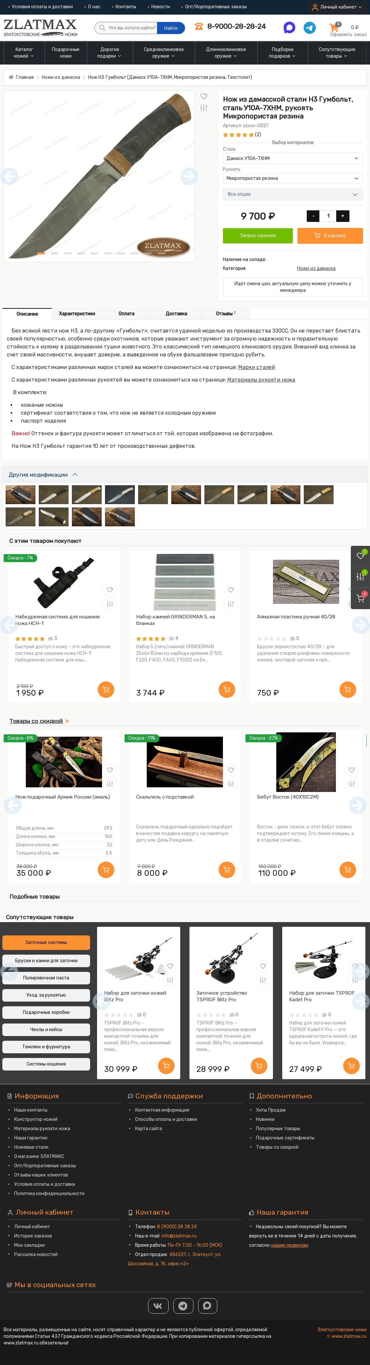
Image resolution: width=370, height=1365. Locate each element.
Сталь (229, 149)
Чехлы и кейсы (46, 1029)
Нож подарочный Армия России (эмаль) (62, 797)
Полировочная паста (46, 978)
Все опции (239, 194)
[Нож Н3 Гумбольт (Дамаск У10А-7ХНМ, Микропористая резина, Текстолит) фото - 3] (67, 253)
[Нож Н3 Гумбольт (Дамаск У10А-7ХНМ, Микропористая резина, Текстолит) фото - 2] (54, 253)
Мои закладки (29, 1245)
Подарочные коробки (46, 1012)
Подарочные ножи (65, 53)
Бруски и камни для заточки (46, 961)
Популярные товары (278, 1128)
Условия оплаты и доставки (40, 7)
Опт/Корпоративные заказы (214, 7)
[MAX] (207, 1306)
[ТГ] (183, 1306)
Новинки (265, 1119)
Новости (159, 7)
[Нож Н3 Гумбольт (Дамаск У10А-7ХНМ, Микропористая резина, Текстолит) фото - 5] (94, 253)
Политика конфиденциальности (49, 1193)
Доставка (176, 314)
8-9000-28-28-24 (230, 26)
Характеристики (77, 314)
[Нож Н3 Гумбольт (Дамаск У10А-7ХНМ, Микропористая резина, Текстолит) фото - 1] (40, 253)
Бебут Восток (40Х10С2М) (288, 797)
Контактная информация (162, 1110)
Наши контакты (31, 1110)
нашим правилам (289, 1245)
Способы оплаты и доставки (166, 1119)
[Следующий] (357, 805)
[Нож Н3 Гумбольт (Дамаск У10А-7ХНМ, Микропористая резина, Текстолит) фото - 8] (134, 253)
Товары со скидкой (277, 1147)
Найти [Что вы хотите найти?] (171, 28)
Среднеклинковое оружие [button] (164, 53)
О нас (92, 7)
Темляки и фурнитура (46, 1047)
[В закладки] (203, 96)
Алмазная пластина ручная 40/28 (296, 617)
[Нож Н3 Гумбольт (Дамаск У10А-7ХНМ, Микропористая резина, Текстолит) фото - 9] (148, 253)
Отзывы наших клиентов (41, 1175)
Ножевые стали (31, 1147)
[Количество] (328, 216)
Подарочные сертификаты (285, 1138)
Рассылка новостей (36, 1254)
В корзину (330, 235)
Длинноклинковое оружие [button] (226, 53)
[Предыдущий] (13, 805)
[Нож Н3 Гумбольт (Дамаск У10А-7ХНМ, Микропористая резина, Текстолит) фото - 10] (161, 253)
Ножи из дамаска (316, 268)
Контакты (124, 7)
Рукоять (231, 169)
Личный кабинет (32, 1227)
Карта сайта (148, 1128)
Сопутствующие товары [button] (337, 53)
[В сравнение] (203, 108)
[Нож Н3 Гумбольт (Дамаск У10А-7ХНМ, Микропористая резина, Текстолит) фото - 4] (81, 253)
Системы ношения (46, 1064)
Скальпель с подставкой (165, 797)
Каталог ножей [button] (24, 53)
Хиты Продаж (271, 1110)
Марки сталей (256, 367)
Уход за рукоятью (46, 995)
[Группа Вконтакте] (158, 1306)
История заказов (33, 1236)
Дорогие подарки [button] (110, 53)
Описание (27, 314)
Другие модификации (38, 474)
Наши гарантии (31, 1138)
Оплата (126, 314)
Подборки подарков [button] (283, 53)
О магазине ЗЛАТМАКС (39, 1156)
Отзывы (226, 313)
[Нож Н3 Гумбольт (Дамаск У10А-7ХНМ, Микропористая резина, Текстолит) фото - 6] (108, 253)
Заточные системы (46, 942)
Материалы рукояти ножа (261, 380)
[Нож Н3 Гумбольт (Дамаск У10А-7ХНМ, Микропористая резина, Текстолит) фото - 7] (121, 253)
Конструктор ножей (36, 1119)
